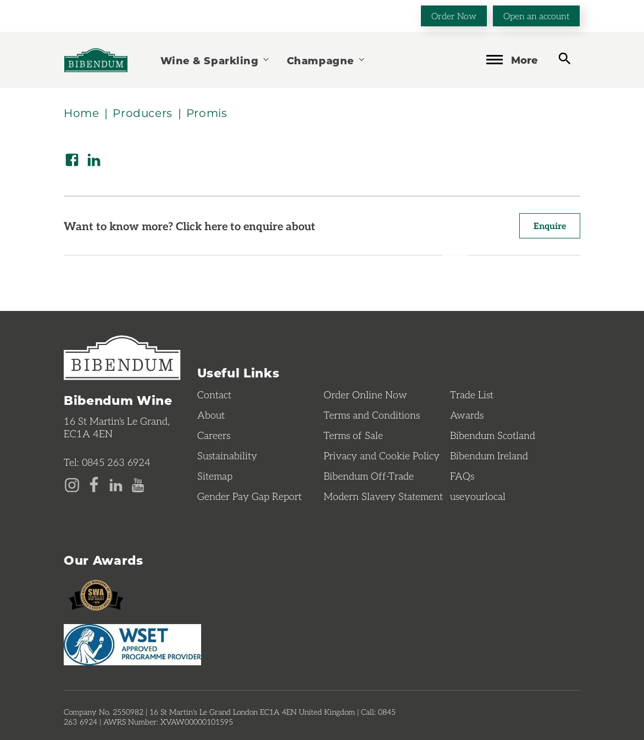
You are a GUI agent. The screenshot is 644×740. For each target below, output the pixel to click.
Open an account (536, 15)
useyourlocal (478, 496)
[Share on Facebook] (72, 160)
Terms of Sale (353, 435)
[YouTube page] (138, 484)
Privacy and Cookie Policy (382, 455)
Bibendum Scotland (492, 435)
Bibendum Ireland (489, 455)
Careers (213, 435)
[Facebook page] (94, 484)
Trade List (471, 394)
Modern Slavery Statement (383, 496)
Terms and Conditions (372, 415)
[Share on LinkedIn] (94, 160)
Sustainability (227, 455)
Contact (214, 394)
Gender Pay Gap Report (249, 496)
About (211, 415)
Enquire (550, 225)
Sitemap (214, 476)
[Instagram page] (72, 484)
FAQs (462, 476)
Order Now (453, 15)
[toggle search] (564, 59)
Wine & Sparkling (215, 60)
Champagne (326, 60)
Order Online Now (365, 394)
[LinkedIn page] (116, 484)
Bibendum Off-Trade (369, 476)
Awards (467, 415)
